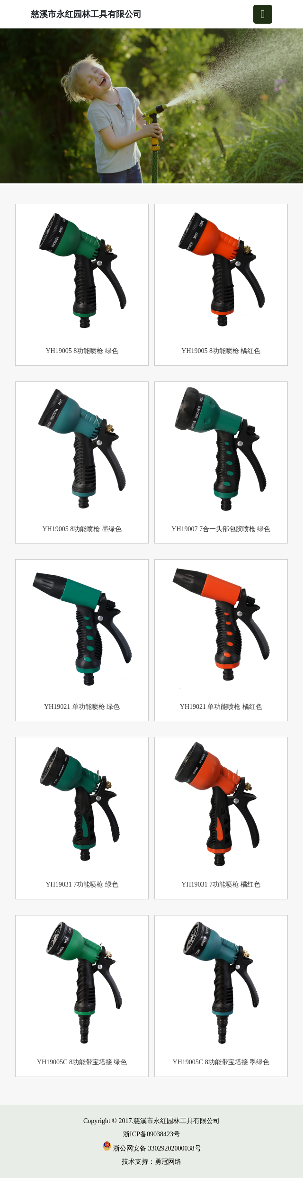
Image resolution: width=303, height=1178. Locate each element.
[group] (151, 106)
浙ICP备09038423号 (151, 1134)
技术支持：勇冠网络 (151, 1161)
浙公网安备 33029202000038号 (151, 1148)
